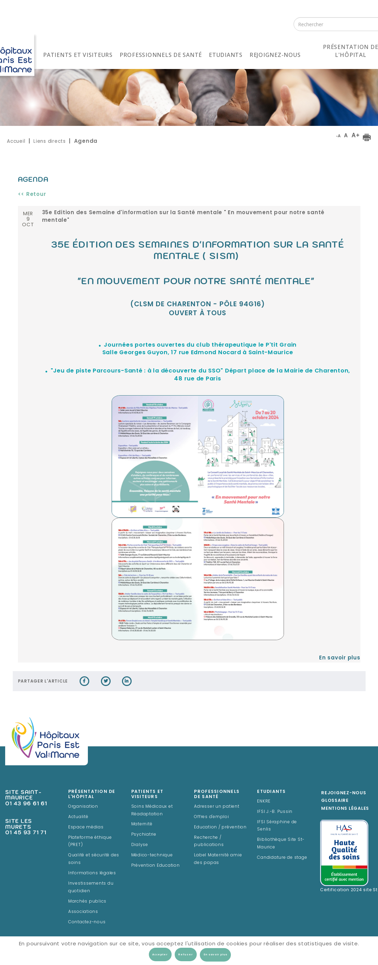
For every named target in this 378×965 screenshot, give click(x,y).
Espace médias (86, 827)
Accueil (16, 141)
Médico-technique (152, 855)
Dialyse (139, 845)
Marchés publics (87, 901)
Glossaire (335, 801)
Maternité (142, 824)
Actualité (78, 817)
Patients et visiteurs (78, 55)
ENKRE (263, 801)
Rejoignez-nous (275, 55)
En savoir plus (339, 658)
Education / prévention (220, 827)
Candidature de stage (282, 858)
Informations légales (92, 873)
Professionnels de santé (161, 55)
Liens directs (49, 141)
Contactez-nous (87, 922)
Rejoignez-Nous (343, 793)
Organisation (83, 807)
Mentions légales (345, 809)
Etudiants (226, 55)
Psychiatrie (143, 835)
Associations (83, 912)
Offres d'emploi (211, 817)
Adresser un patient (216, 807)
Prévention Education (155, 866)
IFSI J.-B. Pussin (275, 812)
